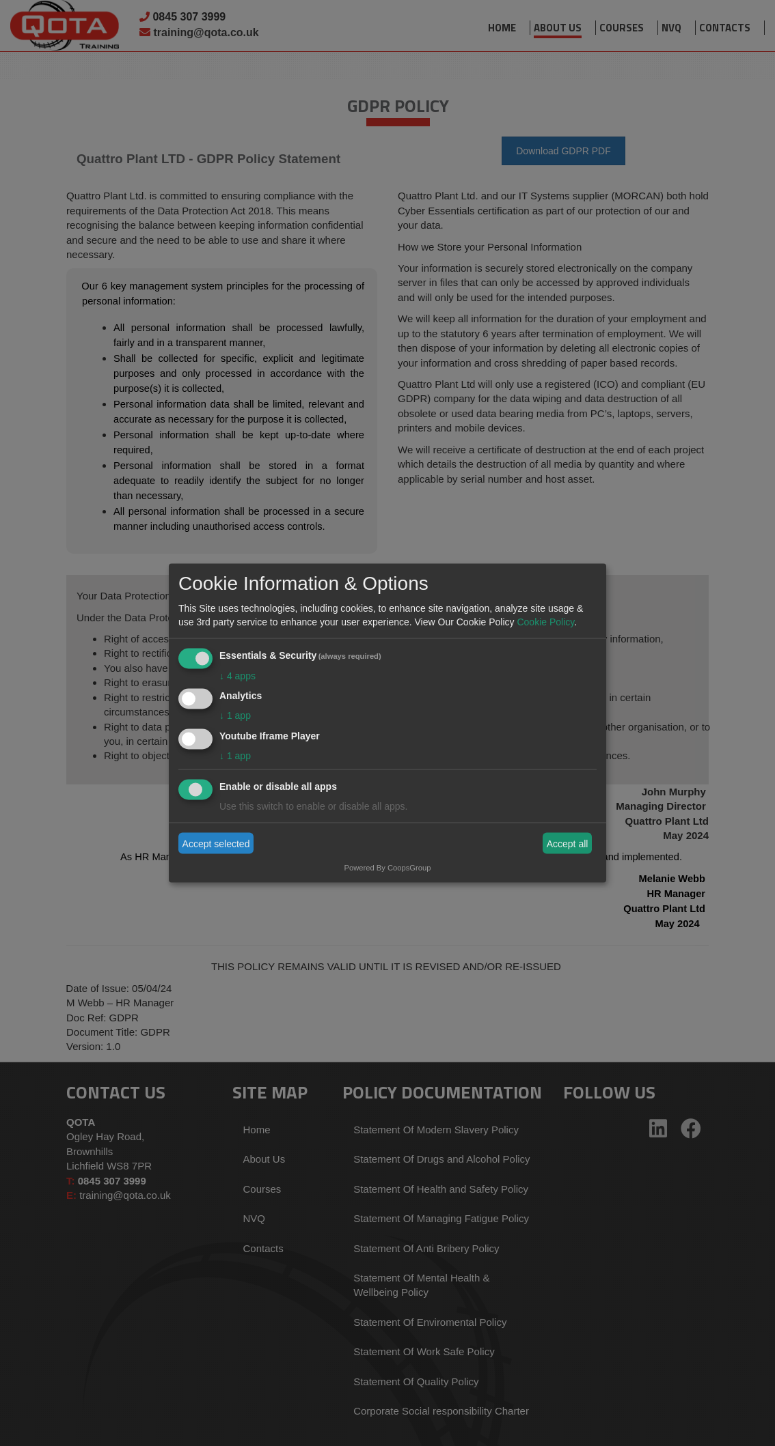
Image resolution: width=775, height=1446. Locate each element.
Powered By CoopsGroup (387, 868)
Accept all (567, 843)
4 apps (237, 675)
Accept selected (216, 843)
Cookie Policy (545, 621)
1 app (235, 715)
